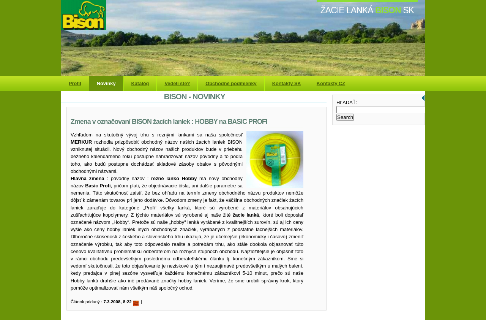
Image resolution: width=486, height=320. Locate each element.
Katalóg (140, 83)
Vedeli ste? (177, 83)
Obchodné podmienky (230, 83)
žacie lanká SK (367, 10)
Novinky (106, 83)
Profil (75, 83)
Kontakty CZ (331, 83)
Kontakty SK (286, 83)
